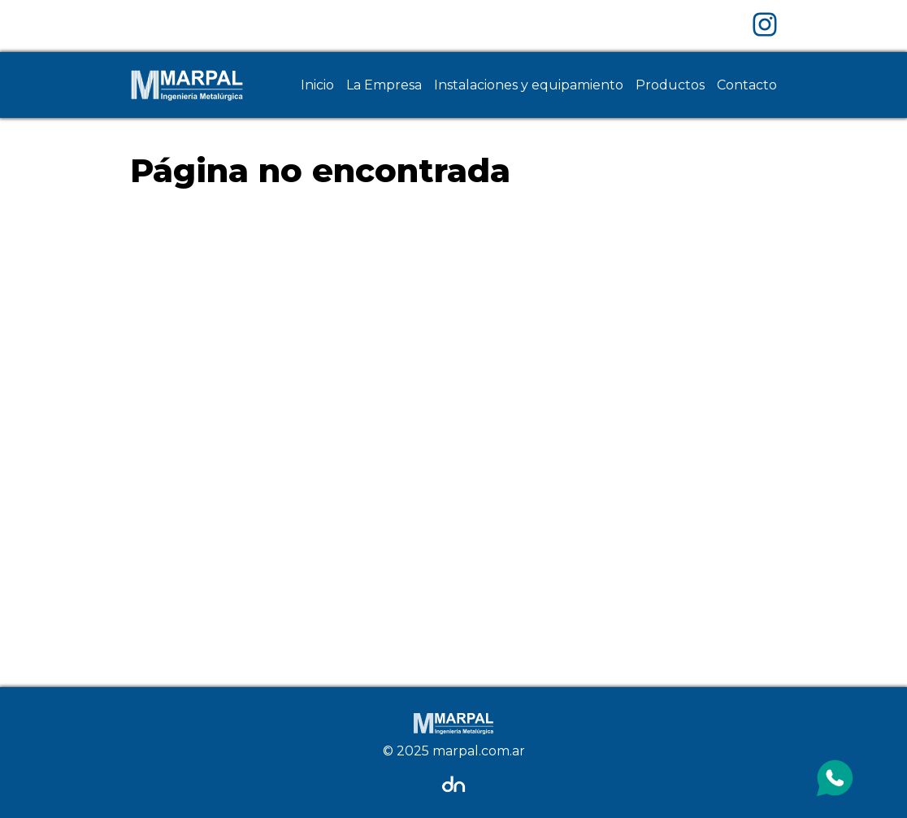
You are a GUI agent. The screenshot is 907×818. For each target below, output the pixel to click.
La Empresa (384, 85)
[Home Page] (187, 85)
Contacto (747, 85)
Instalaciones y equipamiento (528, 85)
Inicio (317, 85)
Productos (670, 85)
